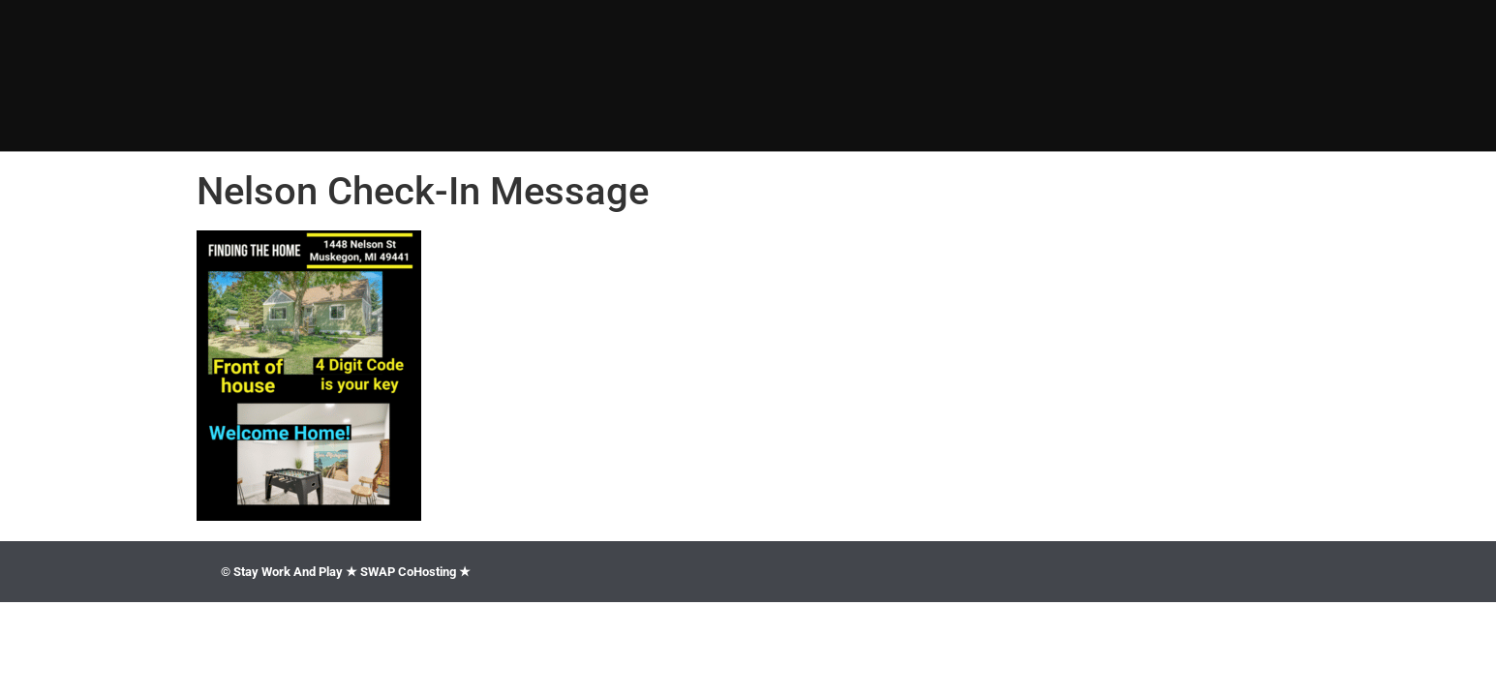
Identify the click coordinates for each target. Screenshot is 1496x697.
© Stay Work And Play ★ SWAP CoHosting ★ (346, 571)
